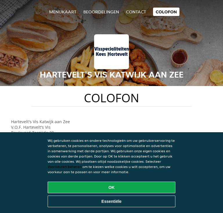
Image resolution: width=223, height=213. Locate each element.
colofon (166, 12)
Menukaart (62, 12)
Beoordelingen (101, 12)
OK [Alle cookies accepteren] (112, 187)
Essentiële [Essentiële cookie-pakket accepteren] (111, 201)
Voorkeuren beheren (65, 166)
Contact (136, 12)
